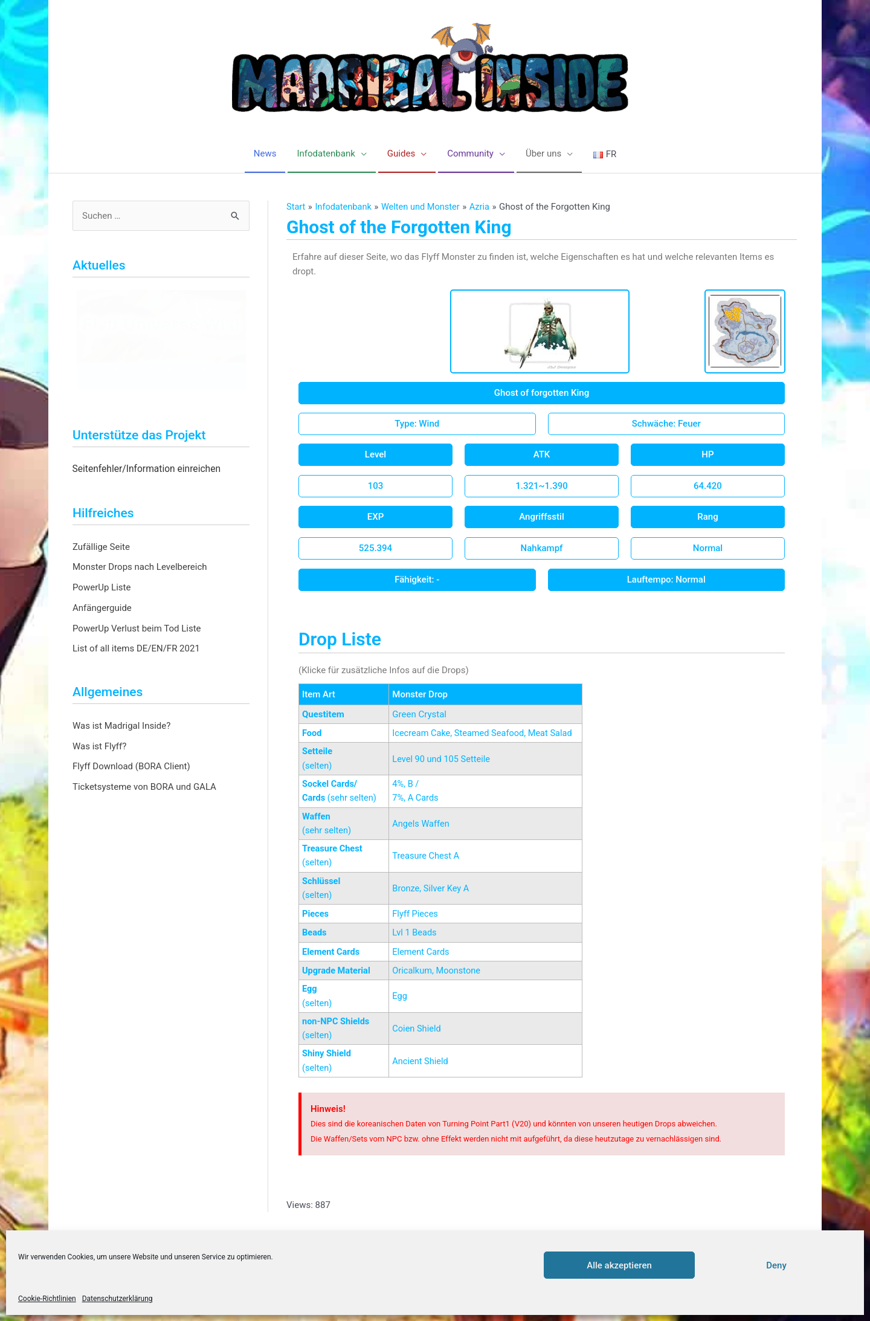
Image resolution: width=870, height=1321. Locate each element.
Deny (776, 1265)
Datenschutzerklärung (117, 1298)
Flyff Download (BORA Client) (131, 766)
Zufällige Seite (101, 546)
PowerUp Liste (101, 588)
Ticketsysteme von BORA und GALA (144, 787)
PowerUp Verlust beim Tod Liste (136, 628)
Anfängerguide (102, 608)
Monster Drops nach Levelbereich (139, 567)
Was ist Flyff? (99, 746)
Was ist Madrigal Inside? (121, 726)
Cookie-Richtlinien (47, 1298)
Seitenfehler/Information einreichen (146, 469)
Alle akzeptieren (619, 1265)
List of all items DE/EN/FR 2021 (136, 649)
